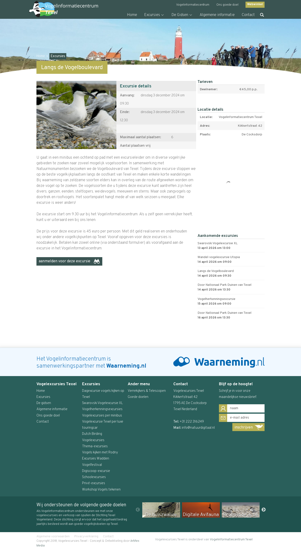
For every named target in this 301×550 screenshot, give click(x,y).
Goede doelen (138, 397)
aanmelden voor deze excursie (64, 261)
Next (263, 509)
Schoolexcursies (94, 477)
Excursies (152, 15)
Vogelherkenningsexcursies (102, 409)
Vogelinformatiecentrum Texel (231, 540)
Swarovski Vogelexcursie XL (102, 403)
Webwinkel (255, 4)
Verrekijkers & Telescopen (147, 391)
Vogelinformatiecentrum (192, 5)
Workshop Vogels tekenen (101, 489)
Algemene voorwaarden (53, 536)
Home (132, 15)
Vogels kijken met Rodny (100, 452)
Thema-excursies (95, 446)
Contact (248, 15)
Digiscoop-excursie (96, 471)
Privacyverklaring (86, 536)
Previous (137, 509)
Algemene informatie (217, 15)
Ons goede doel (227, 5)
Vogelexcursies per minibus (102, 415)
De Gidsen (179, 15)
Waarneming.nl (126, 366)
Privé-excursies (93, 483)
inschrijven (243, 427)
